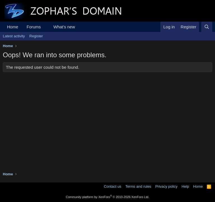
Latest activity (14, 36)
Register (36, 36)
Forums (34, 26)
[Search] (206, 27)
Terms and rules (138, 186)
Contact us (112, 186)
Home (12, 26)
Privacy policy (166, 186)
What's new (64, 26)
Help (185, 186)
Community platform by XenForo (107, 197)
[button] (45, 27)
